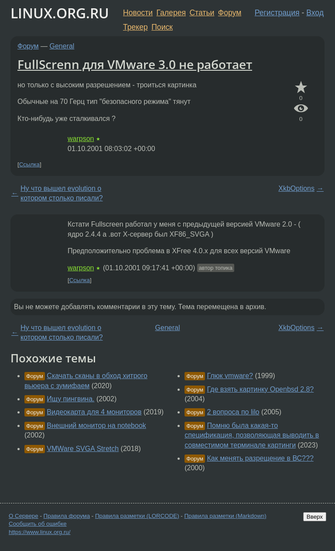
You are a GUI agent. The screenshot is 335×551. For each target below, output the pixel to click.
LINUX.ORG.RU (59, 12)
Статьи (201, 12)
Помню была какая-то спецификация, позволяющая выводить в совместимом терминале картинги (252, 435)
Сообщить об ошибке (38, 523)
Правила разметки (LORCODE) (137, 516)
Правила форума (67, 516)
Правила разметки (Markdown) (225, 516)
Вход (315, 12)
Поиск (162, 27)
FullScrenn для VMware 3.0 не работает (134, 64)
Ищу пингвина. (70, 399)
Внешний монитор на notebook (96, 425)
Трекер (135, 27)
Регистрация (277, 12)
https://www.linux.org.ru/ (39, 532)
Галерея (171, 12)
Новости (138, 12)
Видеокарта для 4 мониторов (94, 412)
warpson (81, 138)
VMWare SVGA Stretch (83, 448)
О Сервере (23, 516)
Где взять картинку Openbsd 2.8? (260, 389)
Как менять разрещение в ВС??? (260, 458)
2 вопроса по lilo (233, 412)
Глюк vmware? (230, 375)
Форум (229, 12)
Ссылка (29, 164)
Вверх (315, 516)
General (62, 46)
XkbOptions (296, 188)
